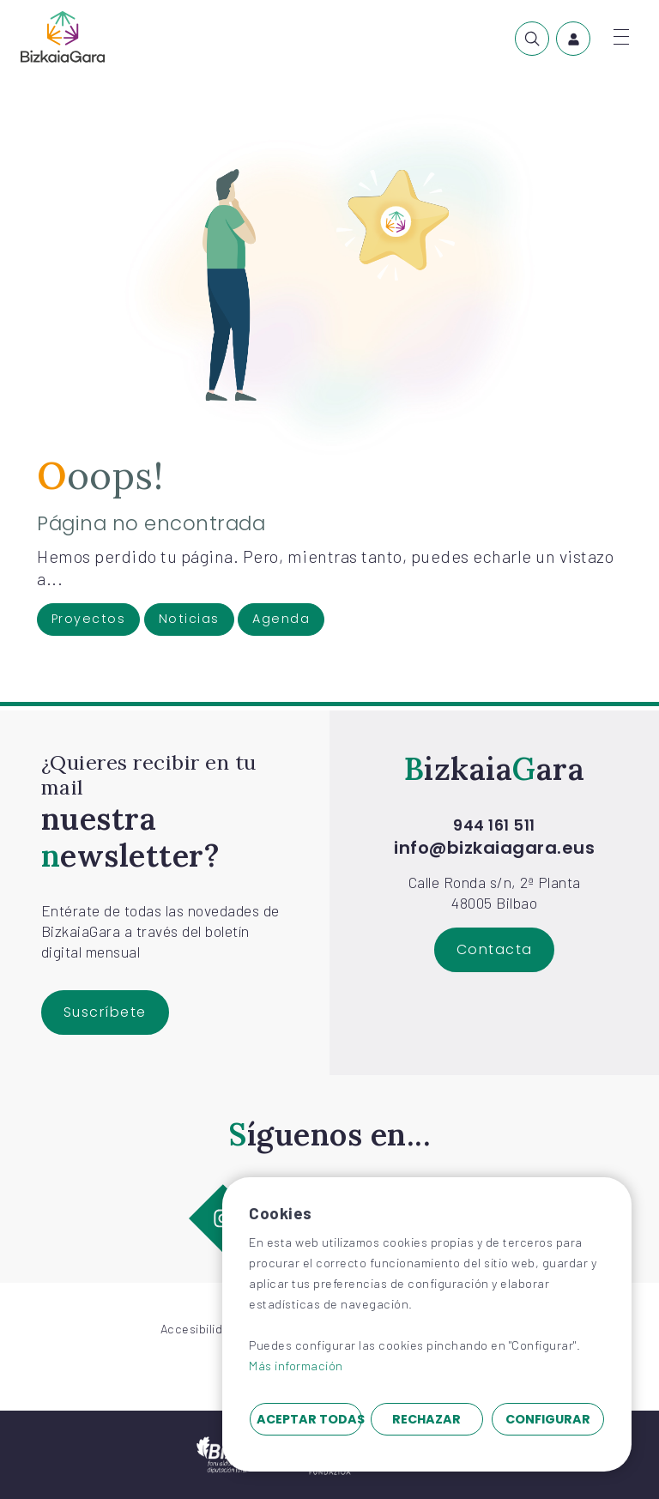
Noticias (189, 618)
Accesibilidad (199, 1328)
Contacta (494, 949)
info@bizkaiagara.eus (494, 848)
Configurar (547, 1419)
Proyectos (88, 618)
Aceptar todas (309, 1419)
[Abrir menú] (621, 37)
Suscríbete (105, 1012)
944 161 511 (494, 826)
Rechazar (426, 1419)
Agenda (281, 618)
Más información (296, 1365)
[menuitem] (532, 38)
